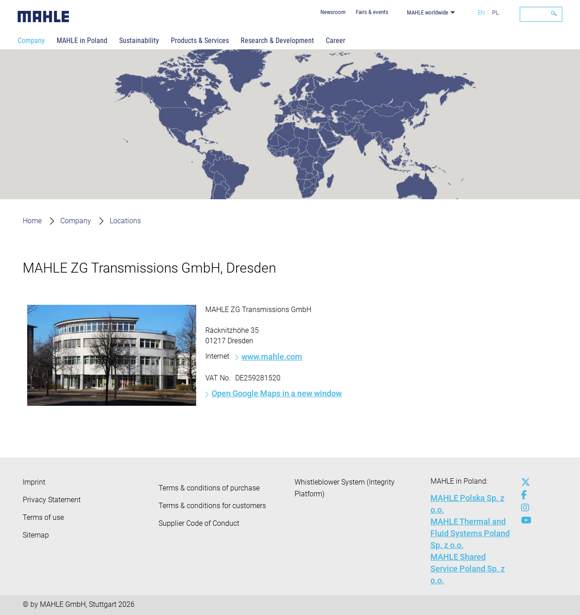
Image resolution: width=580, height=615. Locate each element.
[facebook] (523, 495)
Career (335, 40)
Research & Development (277, 40)
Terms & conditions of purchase (209, 488)
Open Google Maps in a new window (277, 393)
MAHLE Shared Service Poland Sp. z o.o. (467, 568)
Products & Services (200, 40)
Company (31, 40)
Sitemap (36, 535)
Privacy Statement (52, 499)
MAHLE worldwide (427, 12)
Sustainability (139, 40)
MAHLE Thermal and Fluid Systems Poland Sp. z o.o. (470, 533)
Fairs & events (372, 12)
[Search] (541, 14)
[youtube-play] (523, 520)
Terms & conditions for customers (212, 505)
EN (481, 12)
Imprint (34, 482)
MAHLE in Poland (82, 40)
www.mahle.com (272, 356)
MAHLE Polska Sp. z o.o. (467, 503)
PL (495, 12)
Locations (125, 220)
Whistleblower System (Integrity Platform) (345, 488)
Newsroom (333, 12)
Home (32, 220)
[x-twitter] (523, 482)
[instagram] (523, 508)
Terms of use (43, 517)
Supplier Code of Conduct (199, 523)
